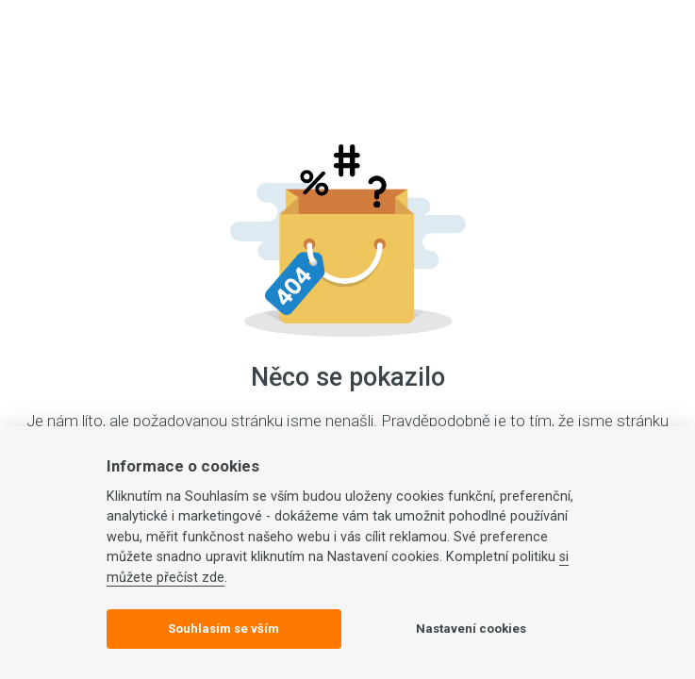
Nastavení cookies (471, 628)
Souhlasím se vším (223, 628)
